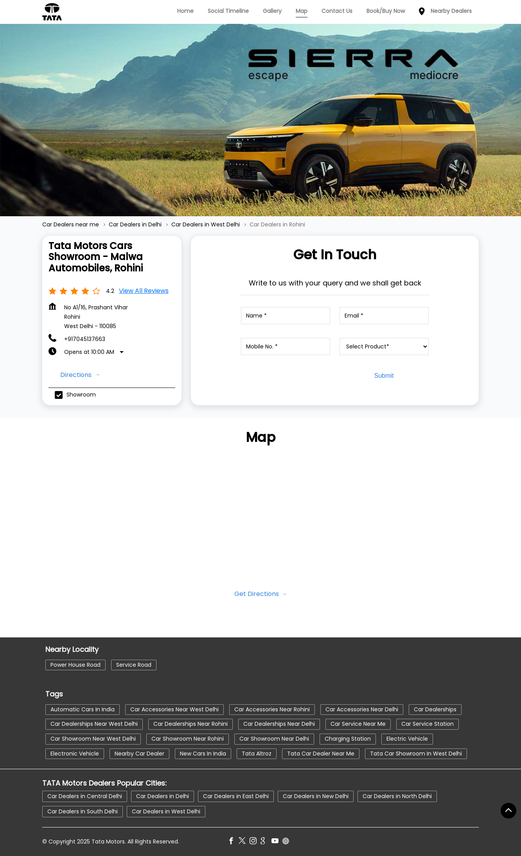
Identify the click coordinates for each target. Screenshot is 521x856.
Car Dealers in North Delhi (397, 796)
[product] (384, 346)
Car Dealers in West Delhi (166, 811)
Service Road (133, 664)
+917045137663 (84, 339)
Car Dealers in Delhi (162, 796)
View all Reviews (144, 290)
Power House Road (75, 664)
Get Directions (257, 593)
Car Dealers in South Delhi (82, 811)
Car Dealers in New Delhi (316, 796)
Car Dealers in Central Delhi (84, 796)
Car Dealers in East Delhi (236, 796)
